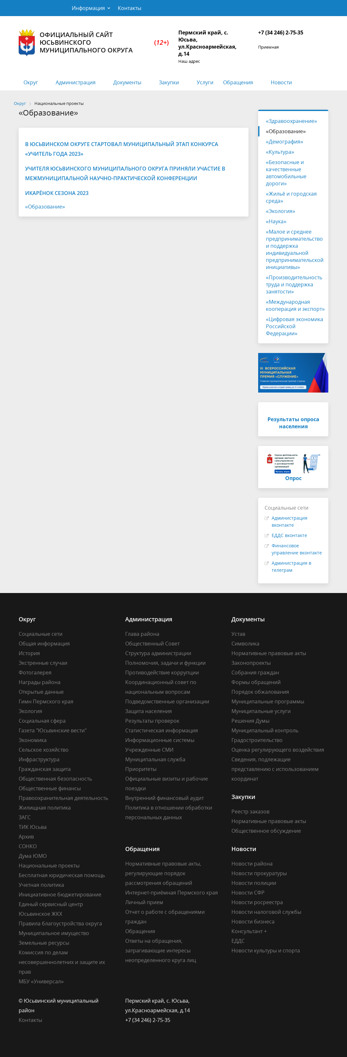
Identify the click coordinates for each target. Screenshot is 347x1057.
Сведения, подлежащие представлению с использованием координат (275, 769)
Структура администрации (158, 653)
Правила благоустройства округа (60, 923)
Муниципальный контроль (264, 730)
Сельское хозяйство (44, 749)
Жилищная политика (45, 807)
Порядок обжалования (260, 691)
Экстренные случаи (43, 662)
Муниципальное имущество (54, 933)
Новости (281, 82)
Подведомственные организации (167, 701)
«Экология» (280, 211)
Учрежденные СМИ (149, 749)
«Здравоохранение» (291, 121)
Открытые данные (41, 691)
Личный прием (144, 902)
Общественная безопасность (55, 778)
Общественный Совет (152, 643)
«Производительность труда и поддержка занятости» (294, 284)
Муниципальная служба (155, 759)
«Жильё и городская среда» (291, 197)
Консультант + (249, 931)
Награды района (40, 682)
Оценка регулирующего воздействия (277, 749)
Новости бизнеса (253, 921)
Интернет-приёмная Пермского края (171, 892)
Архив (26, 836)
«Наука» (276, 221)
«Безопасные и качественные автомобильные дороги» (286, 173)
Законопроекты (251, 662)
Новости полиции (253, 882)
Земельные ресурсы (44, 942)
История (29, 653)
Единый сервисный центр (51, 904)
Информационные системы (159, 740)
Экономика (33, 740)
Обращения (238, 82)
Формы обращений (256, 682)
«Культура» (280, 151)
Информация (88, 8)
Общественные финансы (50, 788)
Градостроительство (257, 740)
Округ (30, 82)
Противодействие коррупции (162, 672)
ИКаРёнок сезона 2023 (57, 193)
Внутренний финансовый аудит (164, 798)
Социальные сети (40, 633)
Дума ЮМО (33, 855)
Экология (30, 711)
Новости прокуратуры (259, 873)
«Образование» (45, 206)
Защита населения (148, 711)
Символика (245, 643)
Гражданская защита (45, 769)
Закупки (169, 82)
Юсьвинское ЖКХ (40, 913)
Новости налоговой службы (266, 911)
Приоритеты (140, 769)
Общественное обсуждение (266, 830)
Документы (127, 82)
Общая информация (44, 643)
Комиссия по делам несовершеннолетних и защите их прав (62, 962)
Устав (238, 633)
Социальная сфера (42, 720)
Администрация (76, 82)
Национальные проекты (49, 865)
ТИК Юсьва (33, 826)
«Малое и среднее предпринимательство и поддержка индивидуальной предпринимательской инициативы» (295, 249)
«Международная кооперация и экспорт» (295, 305)
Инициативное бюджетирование (60, 894)
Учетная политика (41, 884)
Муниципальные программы (267, 701)
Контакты (129, 8)
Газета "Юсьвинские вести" (53, 730)
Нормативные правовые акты (268, 653)
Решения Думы (250, 720)
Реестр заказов (250, 811)
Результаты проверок (152, 720)
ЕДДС (238, 940)
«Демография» (284, 141)
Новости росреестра (257, 902)
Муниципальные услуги (261, 711)
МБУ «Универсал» (41, 981)
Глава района (142, 633)
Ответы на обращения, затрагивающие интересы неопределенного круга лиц (160, 950)
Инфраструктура (39, 759)
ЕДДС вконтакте (289, 535)
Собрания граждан (255, 672)
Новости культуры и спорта (265, 950)
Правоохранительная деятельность (63, 798)
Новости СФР (248, 892)
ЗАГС (25, 817)
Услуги (205, 82)
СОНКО (28, 846)
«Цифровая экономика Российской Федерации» (294, 326)
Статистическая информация (161, 730)
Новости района (252, 863)
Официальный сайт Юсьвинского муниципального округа (94, 42)
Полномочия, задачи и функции (165, 662)
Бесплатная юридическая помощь (62, 875)
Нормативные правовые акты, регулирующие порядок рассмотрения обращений (163, 873)
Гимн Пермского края (46, 701)
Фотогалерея (35, 672)
